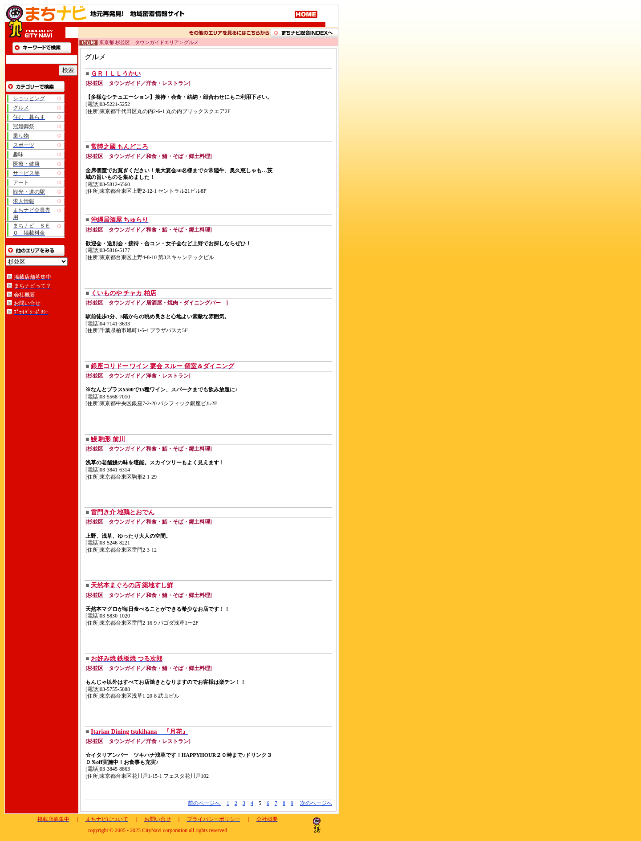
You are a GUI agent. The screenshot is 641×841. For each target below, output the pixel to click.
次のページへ (316, 803)
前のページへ (204, 803)
